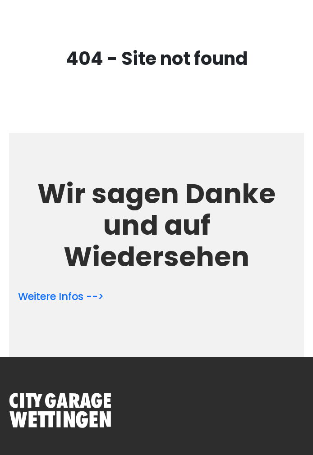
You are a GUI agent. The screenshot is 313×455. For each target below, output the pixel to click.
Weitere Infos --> (61, 296)
